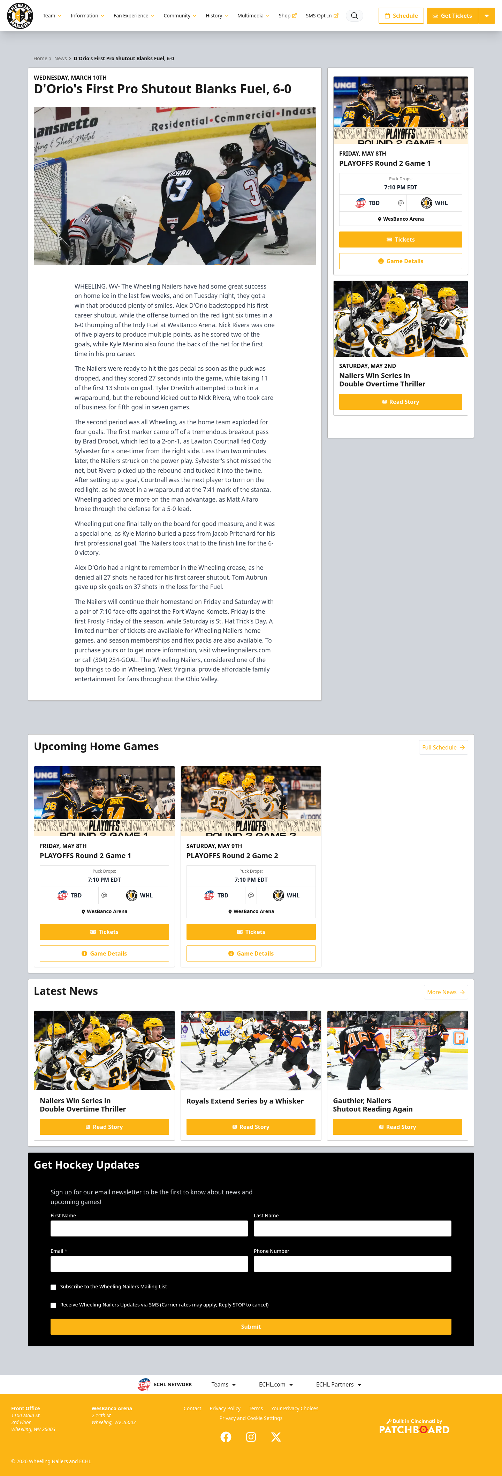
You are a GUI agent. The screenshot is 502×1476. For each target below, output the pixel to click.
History (217, 15)
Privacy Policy (225, 1408)
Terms (256, 1408)
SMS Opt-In (322, 15)
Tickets (401, 239)
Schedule (401, 15)
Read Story (400, 402)
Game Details (400, 261)
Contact (192, 1408)
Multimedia (254, 15)
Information (88, 15)
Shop (288, 15)
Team (52, 15)
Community (181, 15)
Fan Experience (134, 15)
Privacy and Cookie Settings (251, 1418)
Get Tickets (452, 15)
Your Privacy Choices (294, 1408)
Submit (251, 1327)
